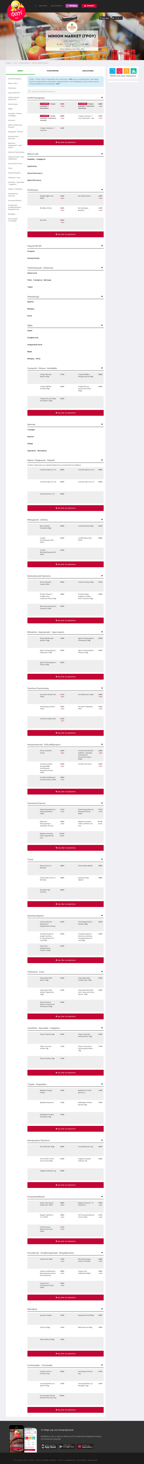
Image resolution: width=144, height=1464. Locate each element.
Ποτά (29, 316)
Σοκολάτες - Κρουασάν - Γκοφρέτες (16, 183)
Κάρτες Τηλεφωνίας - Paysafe (15, 126)
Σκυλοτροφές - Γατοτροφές (13, 220)
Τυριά (30, 287)
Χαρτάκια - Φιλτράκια (37, 451)
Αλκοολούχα (13, 104)
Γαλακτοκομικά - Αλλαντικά (14, 98)
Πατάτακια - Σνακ (14, 177)
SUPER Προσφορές (14, 79)
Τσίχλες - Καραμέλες (15, 189)
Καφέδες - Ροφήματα (36, 159)
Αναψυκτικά (32, 337)
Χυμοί (29, 330)
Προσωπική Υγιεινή (15, 163)
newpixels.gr (69, 1460)
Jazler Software (50, 1460)
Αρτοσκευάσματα (14, 173)
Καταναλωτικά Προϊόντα (13, 137)
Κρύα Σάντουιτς (34, 180)
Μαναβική (11, 214)
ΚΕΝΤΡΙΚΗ (43, 6)
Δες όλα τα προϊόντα (66, 142)
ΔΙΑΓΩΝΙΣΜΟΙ (57, 6)
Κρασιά (30, 302)
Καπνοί (30, 436)
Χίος (15, 63)
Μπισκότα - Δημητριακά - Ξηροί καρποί (15, 145)
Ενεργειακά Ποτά (34, 344)
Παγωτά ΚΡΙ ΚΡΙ (14, 93)
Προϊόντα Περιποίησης (16, 152)
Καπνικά (11, 120)
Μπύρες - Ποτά (33, 358)
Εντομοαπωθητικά (14, 200)
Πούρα (30, 443)
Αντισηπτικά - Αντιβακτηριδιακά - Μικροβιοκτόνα (15, 207)
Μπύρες (30, 309)
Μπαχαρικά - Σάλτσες (15, 132)
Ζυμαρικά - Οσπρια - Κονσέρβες (15, 114)
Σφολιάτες (32, 166)
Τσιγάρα (31, 429)
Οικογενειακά (33, 258)
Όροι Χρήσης (81, 1460)
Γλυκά (10, 168)
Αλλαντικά (32, 273)
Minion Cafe (13, 83)
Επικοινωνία (92, 1460)
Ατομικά (31, 251)
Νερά (29, 351)
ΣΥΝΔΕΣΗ (89, 6)
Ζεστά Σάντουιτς (34, 173)
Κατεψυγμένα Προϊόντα (13, 195)
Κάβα (10, 109)
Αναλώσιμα (12, 88)
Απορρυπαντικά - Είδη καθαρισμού (16, 158)
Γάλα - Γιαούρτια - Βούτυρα (39, 280)
